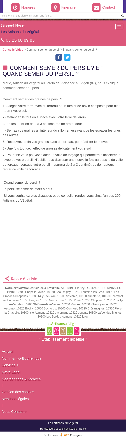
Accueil (7, 351)
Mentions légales (15, 399)
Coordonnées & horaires (21, 379)
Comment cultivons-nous (21, 358)
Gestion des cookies (18, 392)
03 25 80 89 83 (18, 40)
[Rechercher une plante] (59, 16)
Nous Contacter (14, 412)
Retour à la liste (24, 279)
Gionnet (20, 29)
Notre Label (11, 372)
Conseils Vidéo (13, 49)
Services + (10, 365)
